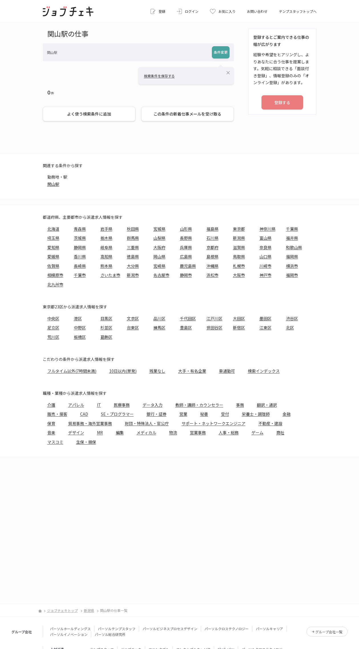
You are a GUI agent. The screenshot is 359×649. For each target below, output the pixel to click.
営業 (183, 414)
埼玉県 (53, 238)
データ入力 (153, 405)
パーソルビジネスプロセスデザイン (170, 628)
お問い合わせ (257, 11)
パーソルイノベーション (69, 634)
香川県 (80, 256)
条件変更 (221, 52)
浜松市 (212, 275)
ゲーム (257, 432)
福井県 (292, 238)
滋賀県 (239, 247)
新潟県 (239, 238)
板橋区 (80, 337)
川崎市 (265, 266)
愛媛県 (53, 256)
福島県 (212, 229)
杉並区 (106, 327)
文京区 (133, 318)
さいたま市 (110, 275)
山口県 (265, 256)
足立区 (53, 327)
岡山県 (159, 256)
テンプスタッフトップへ (298, 11)
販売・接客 (57, 414)
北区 (290, 327)
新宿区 (239, 327)
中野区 (80, 327)
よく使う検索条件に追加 (89, 114)
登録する (282, 102)
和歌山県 (294, 247)
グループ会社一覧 (328, 631)
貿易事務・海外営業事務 (90, 423)
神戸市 (265, 275)
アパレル (76, 405)
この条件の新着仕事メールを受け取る (187, 114)
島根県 (212, 256)
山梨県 (159, 238)
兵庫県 (186, 247)
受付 (225, 414)
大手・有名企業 (192, 371)
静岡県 (80, 247)
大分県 (133, 266)
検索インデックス (264, 371)
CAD (84, 414)
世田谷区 (214, 327)
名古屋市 (161, 275)
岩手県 (106, 229)
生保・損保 (86, 442)
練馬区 (159, 327)
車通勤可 (227, 371)
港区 (78, 318)
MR (100, 432)
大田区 (239, 318)
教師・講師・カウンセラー (199, 405)
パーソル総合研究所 (110, 634)
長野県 (186, 238)
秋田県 (133, 229)
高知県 (106, 256)
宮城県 (159, 229)
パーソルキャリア (269, 628)
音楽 (51, 432)
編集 (120, 432)
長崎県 (80, 266)
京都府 (212, 247)
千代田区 (188, 318)
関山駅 (53, 184)
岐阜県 (106, 247)
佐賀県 (53, 266)
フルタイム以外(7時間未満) (71, 371)
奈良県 (265, 247)
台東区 (133, 327)
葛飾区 (106, 337)
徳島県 (133, 256)
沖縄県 (212, 266)
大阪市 (239, 275)
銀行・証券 (157, 414)
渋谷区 (292, 318)
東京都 (239, 229)
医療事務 (122, 405)
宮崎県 (159, 266)
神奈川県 (267, 229)
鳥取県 (239, 256)
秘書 (204, 414)
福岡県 (292, 256)
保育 (51, 423)
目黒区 (106, 318)
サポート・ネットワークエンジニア (214, 423)
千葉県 (292, 229)
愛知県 (53, 247)
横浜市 (292, 266)
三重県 (133, 247)
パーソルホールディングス (70, 628)
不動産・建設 (270, 423)
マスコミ (55, 442)
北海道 (53, 229)
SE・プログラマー (117, 414)
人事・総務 (229, 432)
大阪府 (159, 247)
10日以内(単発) (123, 371)
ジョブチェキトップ (62, 610)
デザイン (76, 432)
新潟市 (133, 275)
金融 (287, 414)
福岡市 (292, 275)
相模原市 (55, 275)
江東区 (265, 327)
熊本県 (106, 266)
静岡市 (186, 275)
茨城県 (80, 238)
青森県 (80, 229)
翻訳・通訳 (267, 405)
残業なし (157, 371)
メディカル (146, 432)
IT (99, 405)
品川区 (159, 318)
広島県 (186, 256)
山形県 (186, 229)
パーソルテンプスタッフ (116, 628)
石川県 (212, 238)
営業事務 (198, 432)
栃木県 (106, 238)
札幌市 (239, 266)
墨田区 (265, 318)
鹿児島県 (188, 266)
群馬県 (133, 238)
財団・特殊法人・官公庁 (147, 423)
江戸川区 (214, 318)
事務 (240, 405)
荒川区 (53, 337)
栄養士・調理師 (256, 414)
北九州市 (55, 284)
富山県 (265, 238)
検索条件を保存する (159, 75)
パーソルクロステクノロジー (226, 628)
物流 (173, 432)
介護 (51, 405)
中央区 (53, 318)
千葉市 (80, 275)
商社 (280, 432)
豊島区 (186, 327)
